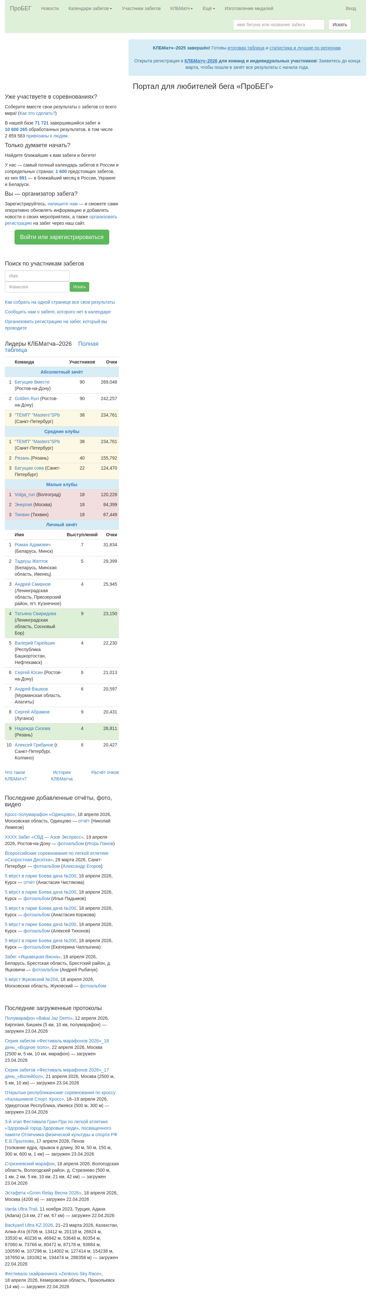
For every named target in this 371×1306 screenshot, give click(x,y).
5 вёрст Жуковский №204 (31, 979)
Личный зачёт (61, 524)
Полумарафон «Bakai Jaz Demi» (38, 1018)
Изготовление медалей (249, 8)
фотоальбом (71, 843)
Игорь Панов (100, 843)
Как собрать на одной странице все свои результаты (60, 302)
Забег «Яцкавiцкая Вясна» (32, 956)
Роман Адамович (33, 544)
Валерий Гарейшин (35, 643)
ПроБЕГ (21, 8)
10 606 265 (16, 129)
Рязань (22, 458)
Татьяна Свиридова (35, 613)
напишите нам (63, 203)
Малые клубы (61, 484)
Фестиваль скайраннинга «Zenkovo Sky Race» (53, 1273)
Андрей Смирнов (33, 584)
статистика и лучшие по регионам (305, 47)
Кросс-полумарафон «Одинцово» (40, 814)
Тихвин (22, 514)
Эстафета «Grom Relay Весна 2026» (43, 1192)
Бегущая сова (29, 468)
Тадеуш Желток (31, 561)
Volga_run (25, 494)
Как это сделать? (37, 113)
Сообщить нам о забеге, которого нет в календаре (58, 311)
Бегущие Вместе (32, 382)
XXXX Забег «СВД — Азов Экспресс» (44, 837)
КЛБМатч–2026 (201, 60)
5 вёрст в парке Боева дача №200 (40, 875)
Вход (351, 8)
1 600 (61, 171)
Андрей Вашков (31, 688)
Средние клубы (61, 431)
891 (23, 177)
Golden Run (27, 398)
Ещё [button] (209, 8)
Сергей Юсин (29, 672)
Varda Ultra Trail (21, 1209)
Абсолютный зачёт (62, 372)
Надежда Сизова (32, 728)
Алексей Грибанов (34, 744)
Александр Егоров (82, 866)
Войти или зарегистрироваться (62, 237)
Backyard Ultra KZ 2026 (29, 1225)
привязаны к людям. (47, 135)
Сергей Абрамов (32, 711)
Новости (50, 8)
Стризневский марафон (30, 1163)
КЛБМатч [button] (181, 8)
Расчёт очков (105, 772)
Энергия (23, 504)
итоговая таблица (246, 47)
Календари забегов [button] (90, 8)
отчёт (84, 820)
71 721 (42, 122)
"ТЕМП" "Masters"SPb (37, 415)
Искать (340, 24)
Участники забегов (141, 8)
